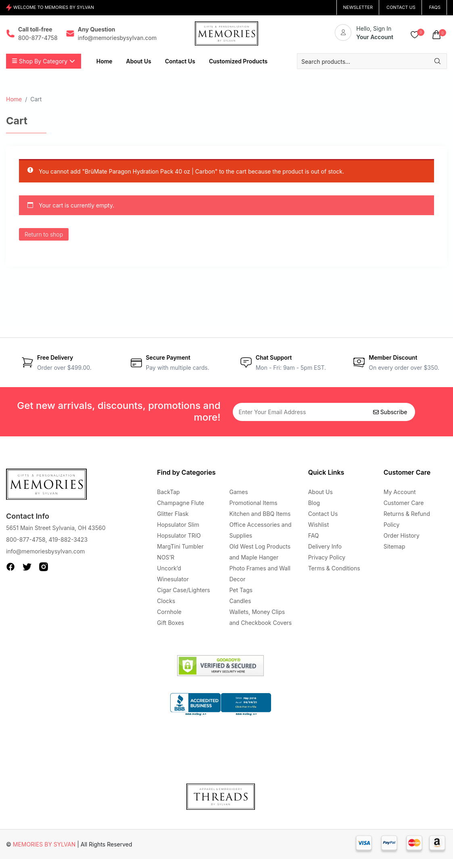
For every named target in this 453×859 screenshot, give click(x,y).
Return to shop (44, 234)
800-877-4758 (25, 539)
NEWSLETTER (358, 7)
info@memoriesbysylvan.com (45, 551)
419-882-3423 (68, 539)
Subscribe (390, 412)
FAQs (434, 7)
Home (14, 99)
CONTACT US (400, 7)
